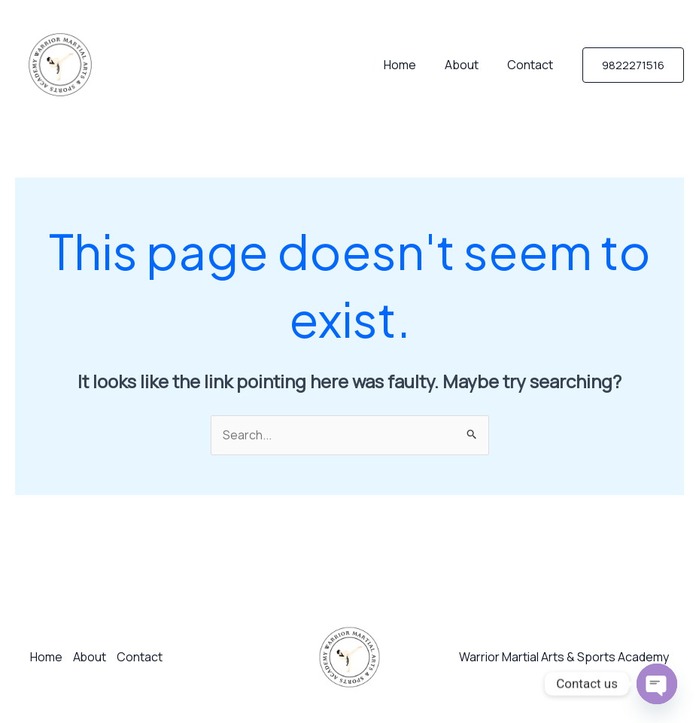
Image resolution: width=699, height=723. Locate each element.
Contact (532, 64)
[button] (633, 65)
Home (411, 64)
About (468, 64)
